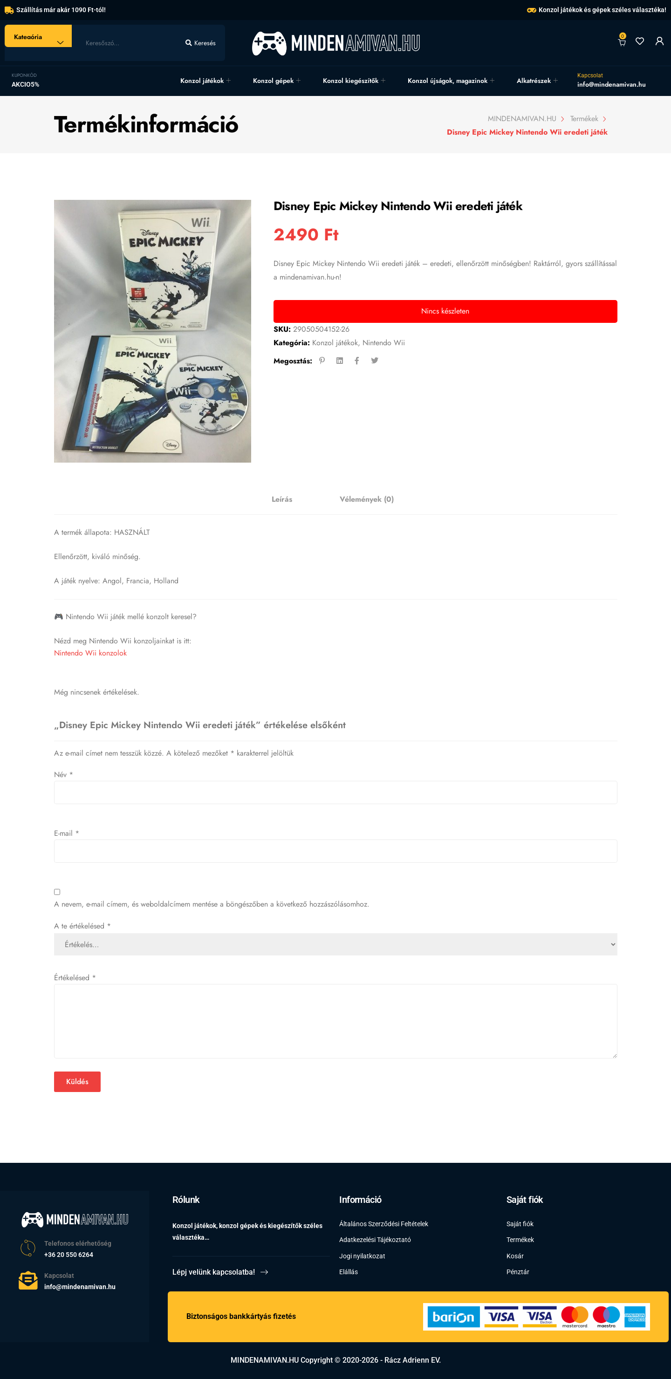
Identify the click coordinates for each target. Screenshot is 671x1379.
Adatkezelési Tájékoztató (375, 1239)
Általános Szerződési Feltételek (383, 1224)
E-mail (66, 833)
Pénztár (518, 1271)
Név (63, 774)
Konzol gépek (273, 80)
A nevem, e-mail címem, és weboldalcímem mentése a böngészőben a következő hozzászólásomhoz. (212, 904)
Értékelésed (75, 977)
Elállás (348, 1271)
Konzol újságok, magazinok (447, 80)
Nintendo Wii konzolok (90, 653)
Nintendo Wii (384, 342)
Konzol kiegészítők (350, 80)
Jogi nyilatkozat (362, 1255)
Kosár (515, 1255)
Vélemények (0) (367, 499)
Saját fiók (520, 1224)
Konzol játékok (202, 80)
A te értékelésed (82, 926)
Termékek (520, 1239)
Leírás (282, 499)
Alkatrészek (534, 80)
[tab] (282, 500)
